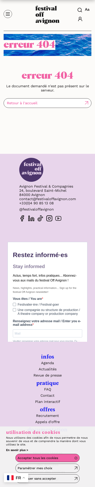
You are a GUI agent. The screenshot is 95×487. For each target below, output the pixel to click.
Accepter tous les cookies (38, 458)
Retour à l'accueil (22, 103)
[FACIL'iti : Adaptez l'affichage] (87, 9)
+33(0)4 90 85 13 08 (36, 203)
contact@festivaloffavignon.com (47, 199)
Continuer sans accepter (37, 478)
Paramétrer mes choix (35, 468)
